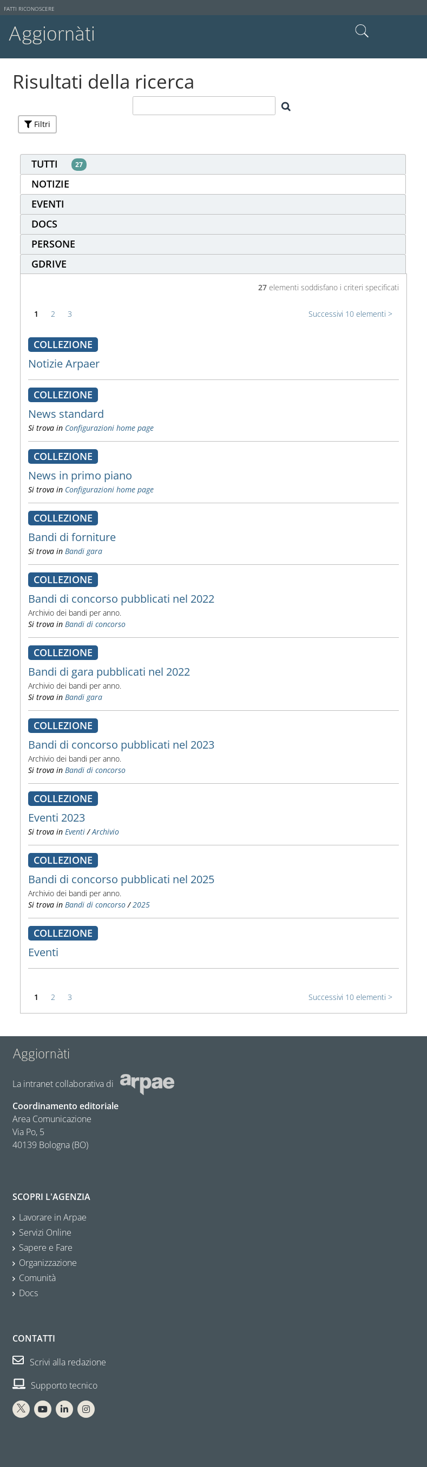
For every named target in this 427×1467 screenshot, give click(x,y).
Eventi (75, 831)
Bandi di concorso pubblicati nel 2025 (121, 879)
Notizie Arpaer (64, 363)
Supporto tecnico (54, 1385)
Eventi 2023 (56, 817)
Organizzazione (48, 1263)
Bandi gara (83, 551)
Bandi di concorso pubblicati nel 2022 (121, 598)
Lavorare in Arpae (53, 1217)
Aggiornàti (51, 33)
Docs (28, 1293)
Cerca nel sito (362, 31)
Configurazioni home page (109, 428)
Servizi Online (45, 1232)
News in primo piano (80, 475)
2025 (141, 904)
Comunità (37, 1278)
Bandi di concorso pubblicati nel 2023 (121, 744)
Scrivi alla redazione (59, 1362)
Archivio (105, 831)
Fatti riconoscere (29, 8)
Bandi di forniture (72, 537)
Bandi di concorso (95, 624)
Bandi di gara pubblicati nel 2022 (109, 671)
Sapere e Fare (46, 1247)
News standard (66, 413)
